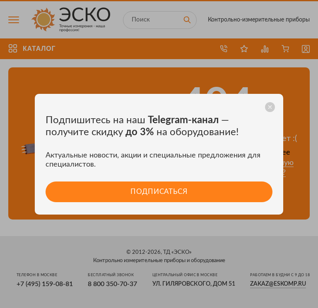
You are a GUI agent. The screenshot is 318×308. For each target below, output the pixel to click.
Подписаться (158, 191)
